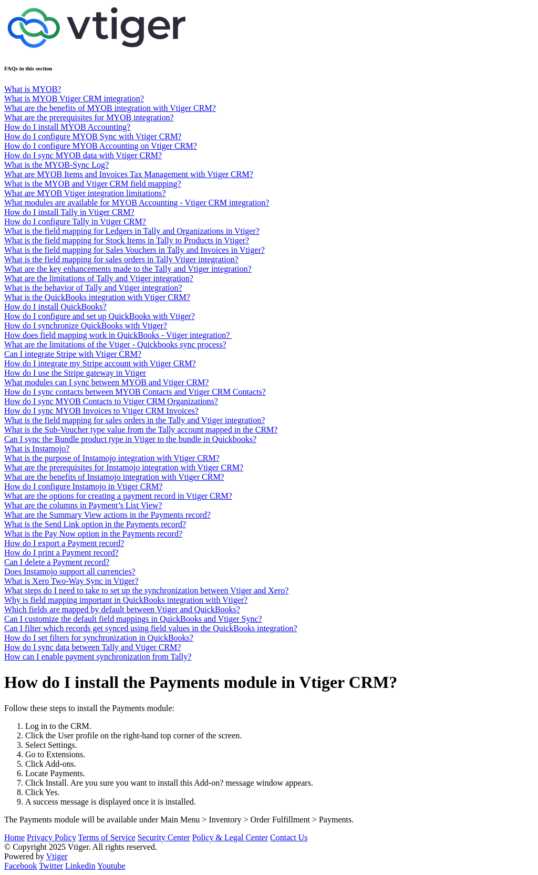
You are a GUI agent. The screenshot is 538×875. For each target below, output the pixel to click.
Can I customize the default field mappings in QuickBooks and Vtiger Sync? (133, 618)
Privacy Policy (51, 837)
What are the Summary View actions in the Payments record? (107, 514)
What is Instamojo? (36, 448)
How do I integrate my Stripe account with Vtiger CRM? (100, 363)
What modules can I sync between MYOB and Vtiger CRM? (106, 382)
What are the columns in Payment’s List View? (83, 505)
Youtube (111, 865)
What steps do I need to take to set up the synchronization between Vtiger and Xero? (146, 590)
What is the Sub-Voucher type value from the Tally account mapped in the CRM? (140, 429)
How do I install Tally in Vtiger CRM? (69, 212)
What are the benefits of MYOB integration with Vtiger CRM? (110, 108)
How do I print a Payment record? (61, 552)
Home (14, 837)
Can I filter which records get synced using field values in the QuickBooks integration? (150, 628)
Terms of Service (107, 837)
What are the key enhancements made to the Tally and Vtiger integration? (128, 268)
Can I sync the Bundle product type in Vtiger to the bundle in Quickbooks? (130, 439)
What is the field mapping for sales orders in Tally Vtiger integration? (121, 259)
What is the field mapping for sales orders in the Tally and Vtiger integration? (134, 420)
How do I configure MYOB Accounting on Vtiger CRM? (100, 145)
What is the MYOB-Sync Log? (56, 164)
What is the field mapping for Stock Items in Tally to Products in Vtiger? (126, 240)
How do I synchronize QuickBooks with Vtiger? (85, 325)
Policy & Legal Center (230, 837)
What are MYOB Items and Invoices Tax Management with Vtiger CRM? (128, 174)
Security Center (164, 837)
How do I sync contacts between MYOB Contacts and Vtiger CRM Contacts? (135, 391)
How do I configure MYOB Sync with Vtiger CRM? (92, 136)
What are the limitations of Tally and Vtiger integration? (98, 278)
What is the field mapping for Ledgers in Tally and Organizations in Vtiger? (132, 231)
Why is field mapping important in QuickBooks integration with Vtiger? (125, 599)
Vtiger (57, 856)
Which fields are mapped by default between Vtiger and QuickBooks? (122, 609)
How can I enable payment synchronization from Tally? (97, 656)
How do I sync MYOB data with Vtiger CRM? (83, 155)
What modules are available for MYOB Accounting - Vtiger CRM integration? (136, 202)
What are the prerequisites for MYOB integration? (89, 117)
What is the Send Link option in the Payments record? (95, 524)
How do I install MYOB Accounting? (67, 126)
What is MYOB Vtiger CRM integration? (74, 98)
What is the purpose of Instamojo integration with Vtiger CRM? (112, 458)
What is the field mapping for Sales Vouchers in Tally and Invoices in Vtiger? (134, 249)
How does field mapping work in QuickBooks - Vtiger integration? (118, 335)
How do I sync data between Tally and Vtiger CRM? (92, 647)
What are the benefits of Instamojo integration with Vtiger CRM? (114, 476)
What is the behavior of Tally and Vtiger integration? (93, 287)
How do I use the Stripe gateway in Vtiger (75, 372)
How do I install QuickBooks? (55, 306)
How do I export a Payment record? (64, 543)
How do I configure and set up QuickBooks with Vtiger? (99, 316)
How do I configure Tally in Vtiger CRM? (75, 221)
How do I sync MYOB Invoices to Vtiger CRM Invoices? (101, 410)
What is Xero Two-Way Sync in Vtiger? (71, 581)
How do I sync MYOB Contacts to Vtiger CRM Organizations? (111, 401)
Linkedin (80, 865)
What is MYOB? (32, 89)
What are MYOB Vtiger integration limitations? (85, 193)
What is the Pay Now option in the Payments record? (93, 533)
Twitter (51, 865)
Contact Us (289, 837)
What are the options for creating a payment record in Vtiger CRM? (118, 495)
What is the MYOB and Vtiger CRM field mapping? (92, 183)
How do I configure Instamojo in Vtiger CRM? (83, 486)
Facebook (20, 865)
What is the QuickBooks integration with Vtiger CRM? (97, 297)
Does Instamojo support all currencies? (70, 571)
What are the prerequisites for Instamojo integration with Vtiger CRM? (123, 467)
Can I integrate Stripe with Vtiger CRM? (72, 353)
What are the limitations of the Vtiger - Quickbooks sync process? (115, 344)
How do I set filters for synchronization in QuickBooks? (98, 637)
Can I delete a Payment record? (56, 562)
